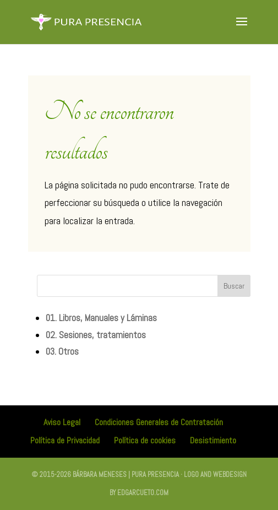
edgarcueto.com (142, 492)
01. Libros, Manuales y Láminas (101, 318)
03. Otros (62, 351)
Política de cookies (145, 440)
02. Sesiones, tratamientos (96, 335)
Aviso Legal (61, 422)
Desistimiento (213, 440)
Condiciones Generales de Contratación (159, 422)
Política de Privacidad (65, 440)
